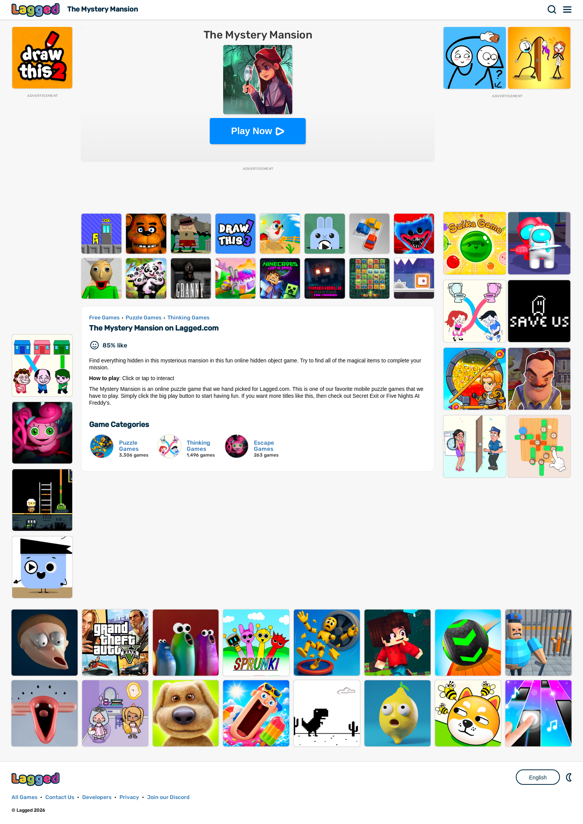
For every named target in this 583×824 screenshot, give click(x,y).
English (538, 777)
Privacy (129, 797)
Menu (567, 9)
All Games (24, 797)
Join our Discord (168, 797)
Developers (96, 797)
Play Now (251, 131)
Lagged (36, 10)
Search (552, 9)
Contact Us (59, 797)
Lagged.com (36, 779)
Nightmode (569, 777)
